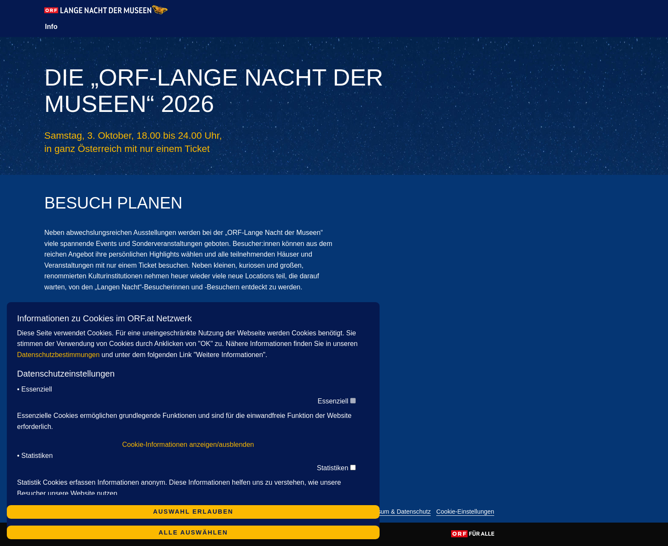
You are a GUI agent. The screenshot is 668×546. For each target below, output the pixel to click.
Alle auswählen (193, 532)
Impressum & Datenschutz (395, 512)
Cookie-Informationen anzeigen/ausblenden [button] (188, 444)
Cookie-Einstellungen (465, 512)
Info (51, 26)
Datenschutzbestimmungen (58, 354)
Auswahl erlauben (193, 511)
